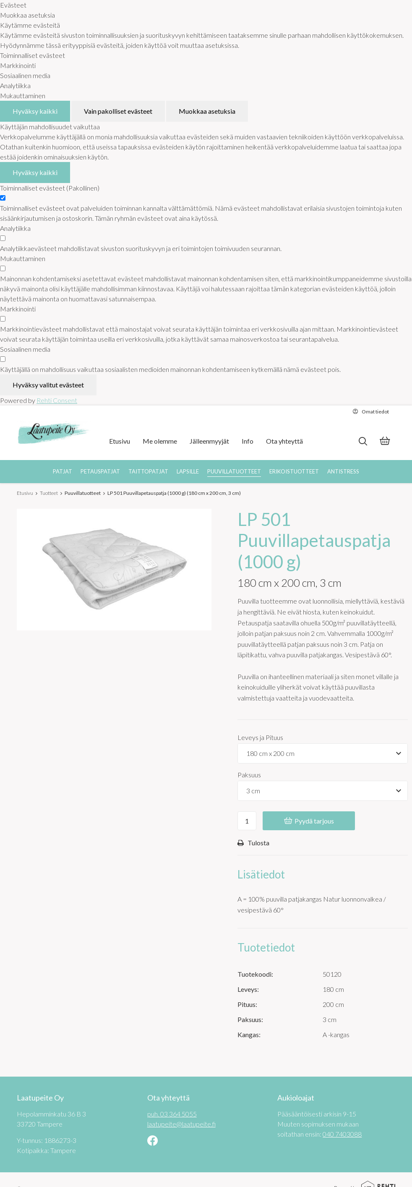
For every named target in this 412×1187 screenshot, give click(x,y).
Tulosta (253, 843)
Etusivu (25, 493)
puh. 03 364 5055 (172, 1114)
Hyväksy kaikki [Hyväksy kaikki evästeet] (35, 111)
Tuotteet (49, 493)
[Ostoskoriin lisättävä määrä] (246, 820)
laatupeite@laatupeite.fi (181, 1124)
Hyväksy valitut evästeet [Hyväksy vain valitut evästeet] (48, 385)
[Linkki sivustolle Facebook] (152, 1141)
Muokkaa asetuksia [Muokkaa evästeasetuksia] (207, 111)
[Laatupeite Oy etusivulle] (54, 432)
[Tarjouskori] (384, 441)
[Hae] (362, 441)
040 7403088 (342, 1134)
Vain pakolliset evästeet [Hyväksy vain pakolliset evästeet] (118, 111)
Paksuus (249, 775)
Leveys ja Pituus (260, 737)
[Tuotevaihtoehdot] (322, 753)
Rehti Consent (57, 400)
